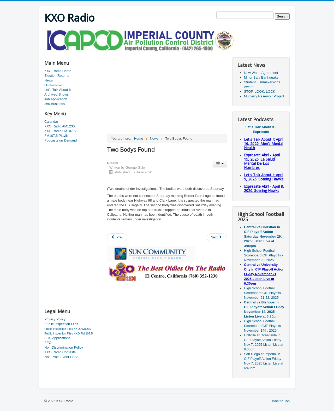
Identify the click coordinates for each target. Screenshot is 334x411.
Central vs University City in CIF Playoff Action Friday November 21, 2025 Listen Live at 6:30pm (264, 274)
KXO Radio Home (57, 71)
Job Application (55, 99)
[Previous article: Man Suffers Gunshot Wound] (117, 237)
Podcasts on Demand (60, 140)
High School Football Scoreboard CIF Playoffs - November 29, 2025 (263, 255)
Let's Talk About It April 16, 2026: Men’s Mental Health (263, 143)
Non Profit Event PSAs (61, 357)
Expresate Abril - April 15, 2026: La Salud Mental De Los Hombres (262, 161)
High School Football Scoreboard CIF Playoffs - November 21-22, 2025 (263, 293)
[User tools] (220, 163)
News (48, 80)
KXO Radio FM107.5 (60, 131)
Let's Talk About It (57, 90)
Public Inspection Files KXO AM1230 (67, 328)
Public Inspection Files (61, 324)
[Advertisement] (139, 54)
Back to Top (281, 401)
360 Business (54, 104)
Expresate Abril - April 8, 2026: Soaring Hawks (264, 188)
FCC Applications (57, 338)
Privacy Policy (54, 319)
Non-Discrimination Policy (63, 347)
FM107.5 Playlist (56, 136)
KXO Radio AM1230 (59, 126)
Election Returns (56, 76)
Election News (53, 85)
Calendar (51, 122)
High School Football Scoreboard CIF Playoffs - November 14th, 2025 (263, 325)
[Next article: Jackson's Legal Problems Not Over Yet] (217, 237)
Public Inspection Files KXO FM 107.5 (68, 333)
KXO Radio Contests (60, 352)
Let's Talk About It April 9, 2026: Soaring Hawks (263, 176)
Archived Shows (56, 94)
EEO (47, 343)
